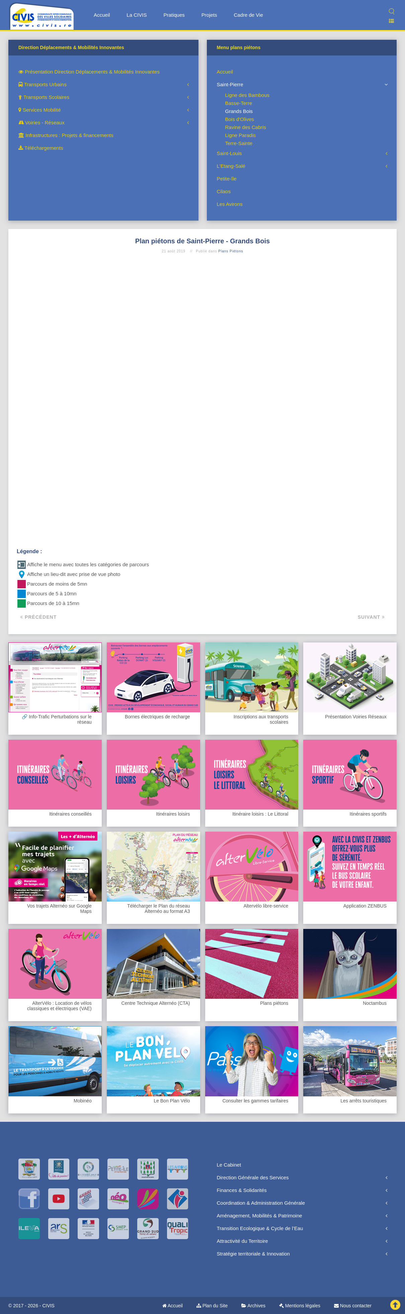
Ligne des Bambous (247, 95)
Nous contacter (353, 1305)
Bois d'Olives (239, 119)
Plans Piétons (230, 251)
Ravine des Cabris (245, 127)
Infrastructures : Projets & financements (65, 135)
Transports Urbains (42, 84)
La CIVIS (137, 15)
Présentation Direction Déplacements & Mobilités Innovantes (89, 72)
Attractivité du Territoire (242, 1241)
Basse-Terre (238, 103)
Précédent (38, 617)
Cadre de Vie (248, 15)
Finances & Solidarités (242, 1190)
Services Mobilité (39, 110)
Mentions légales (299, 1305)
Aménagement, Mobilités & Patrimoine (259, 1215)
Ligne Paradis (240, 135)
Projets (209, 15)
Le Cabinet (229, 1165)
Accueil (102, 15)
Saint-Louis (229, 153)
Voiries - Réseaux (41, 122)
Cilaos (224, 191)
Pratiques (173, 15)
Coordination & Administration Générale (261, 1203)
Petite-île (227, 179)
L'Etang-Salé (231, 166)
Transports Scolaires (43, 97)
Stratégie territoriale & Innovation (253, 1254)
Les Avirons (230, 204)
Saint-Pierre (230, 84)
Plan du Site (212, 1305)
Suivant (371, 617)
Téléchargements (40, 148)
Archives (253, 1305)
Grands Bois (239, 111)
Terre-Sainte (239, 143)
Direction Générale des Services (253, 1177)
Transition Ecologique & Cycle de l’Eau (260, 1228)
